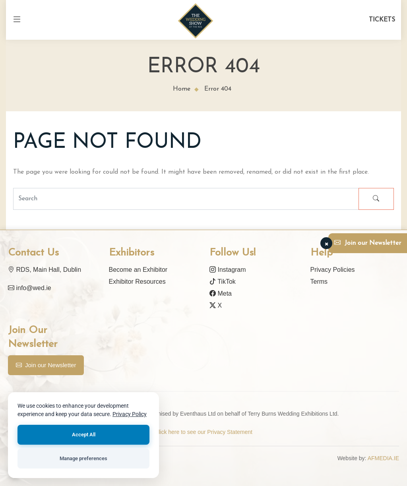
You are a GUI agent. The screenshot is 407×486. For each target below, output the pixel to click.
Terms (319, 281)
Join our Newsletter (46, 365)
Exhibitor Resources (137, 281)
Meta (220, 293)
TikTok (222, 281)
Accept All (83, 435)
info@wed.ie (29, 288)
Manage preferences (83, 458)
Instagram (227, 269)
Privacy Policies (332, 269)
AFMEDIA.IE (383, 458)
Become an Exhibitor (138, 269)
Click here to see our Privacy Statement (203, 432)
